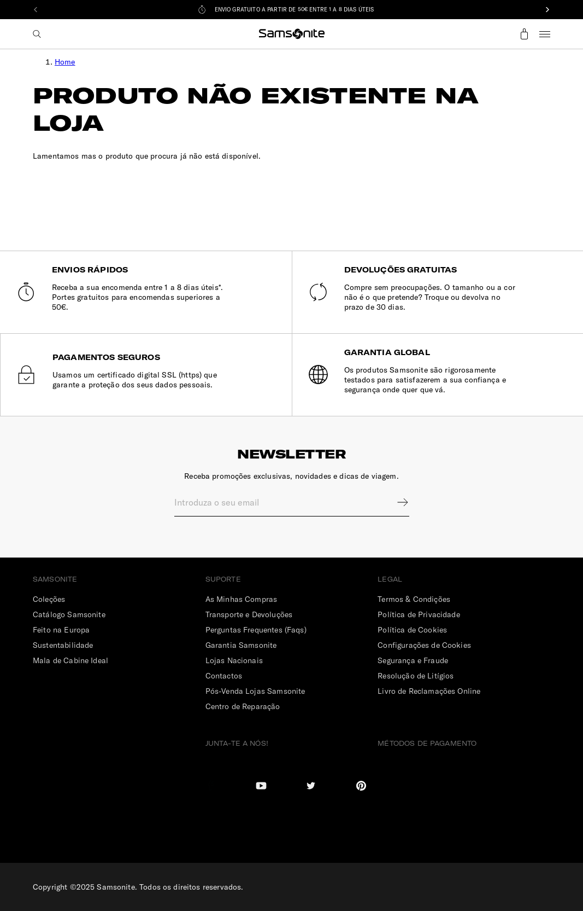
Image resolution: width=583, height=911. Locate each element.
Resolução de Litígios (416, 676)
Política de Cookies (412, 630)
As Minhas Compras (241, 599)
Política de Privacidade (419, 614)
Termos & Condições (414, 599)
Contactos (223, 676)
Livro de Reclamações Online (429, 691)
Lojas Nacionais (234, 660)
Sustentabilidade (63, 645)
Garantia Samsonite (241, 645)
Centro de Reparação (242, 706)
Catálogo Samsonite (69, 614)
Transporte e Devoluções (248, 614)
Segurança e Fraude (413, 660)
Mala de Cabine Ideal (70, 660)
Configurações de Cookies (424, 645)
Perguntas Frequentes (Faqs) (256, 630)
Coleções (49, 599)
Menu (545, 34)
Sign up (395, 502)
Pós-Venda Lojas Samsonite (255, 691)
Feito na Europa (61, 630)
